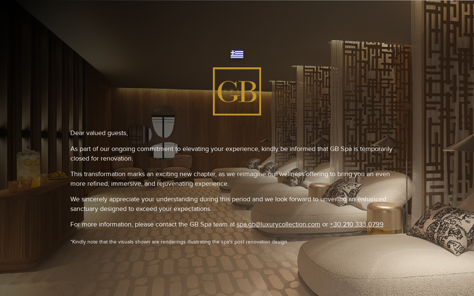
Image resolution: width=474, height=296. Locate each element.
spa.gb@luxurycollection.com (278, 224)
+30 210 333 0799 (356, 224)
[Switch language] (237, 55)
